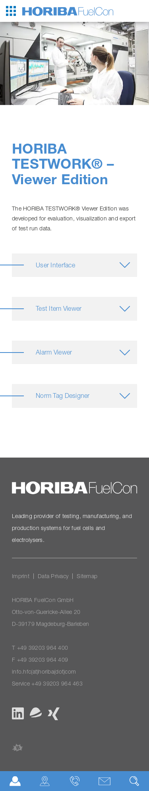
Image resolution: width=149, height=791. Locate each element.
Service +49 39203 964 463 (47, 683)
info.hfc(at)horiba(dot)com (44, 671)
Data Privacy (53, 576)
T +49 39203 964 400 (40, 647)
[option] (74, 63)
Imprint (20, 576)
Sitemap (87, 576)
